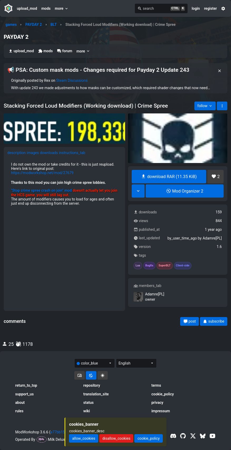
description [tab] (16, 153)
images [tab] (33, 153)
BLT (54, 24)
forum (64, 51)
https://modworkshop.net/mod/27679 (42, 173)
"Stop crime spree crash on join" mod (41, 190)
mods (46, 8)
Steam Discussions (71, 80)
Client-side (182, 265)
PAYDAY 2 (33, 24)
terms (156, 385)
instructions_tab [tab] (72, 153)
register (210, 8)
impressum (160, 411)
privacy (157, 402)
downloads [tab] (49, 153)
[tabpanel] (64, 184)
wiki (86, 411)
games (11, 24)
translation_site (96, 394)
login (196, 8)
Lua (138, 265)
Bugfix (149, 265)
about (20, 402)
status (88, 402)
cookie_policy (162, 394)
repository (91, 385)
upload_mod (27, 8)
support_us (24, 394)
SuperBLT (165, 265)
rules (19, 411)
